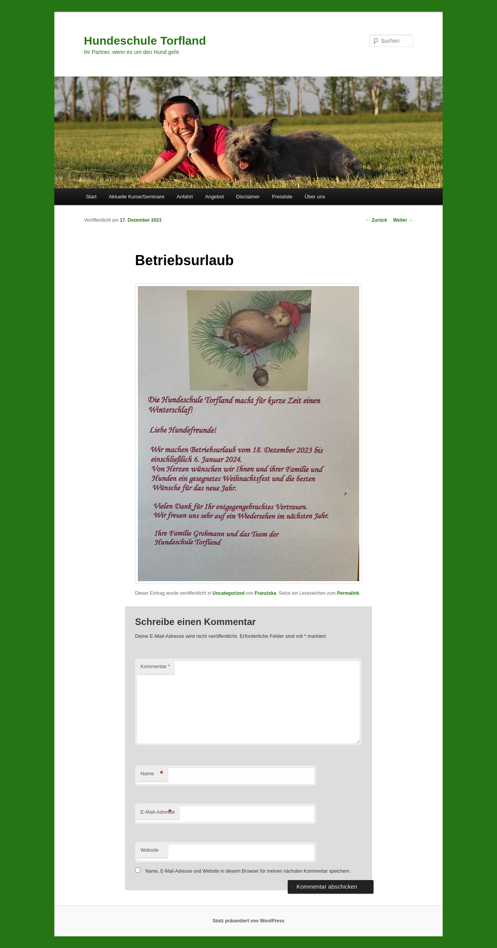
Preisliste (282, 197)
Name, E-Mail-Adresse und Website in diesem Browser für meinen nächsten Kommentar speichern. (248, 871)
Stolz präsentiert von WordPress (248, 921)
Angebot (214, 197)
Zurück (376, 220)
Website (150, 850)
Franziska (265, 593)
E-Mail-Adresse (158, 812)
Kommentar (155, 666)
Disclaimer (248, 197)
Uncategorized (228, 593)
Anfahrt (185, 197)
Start (91, 197)
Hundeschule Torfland (145, 40)
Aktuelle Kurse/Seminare (136, 197)
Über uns (315, 197)
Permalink (348, 593)
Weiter (403, 220)
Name (152, 774)
